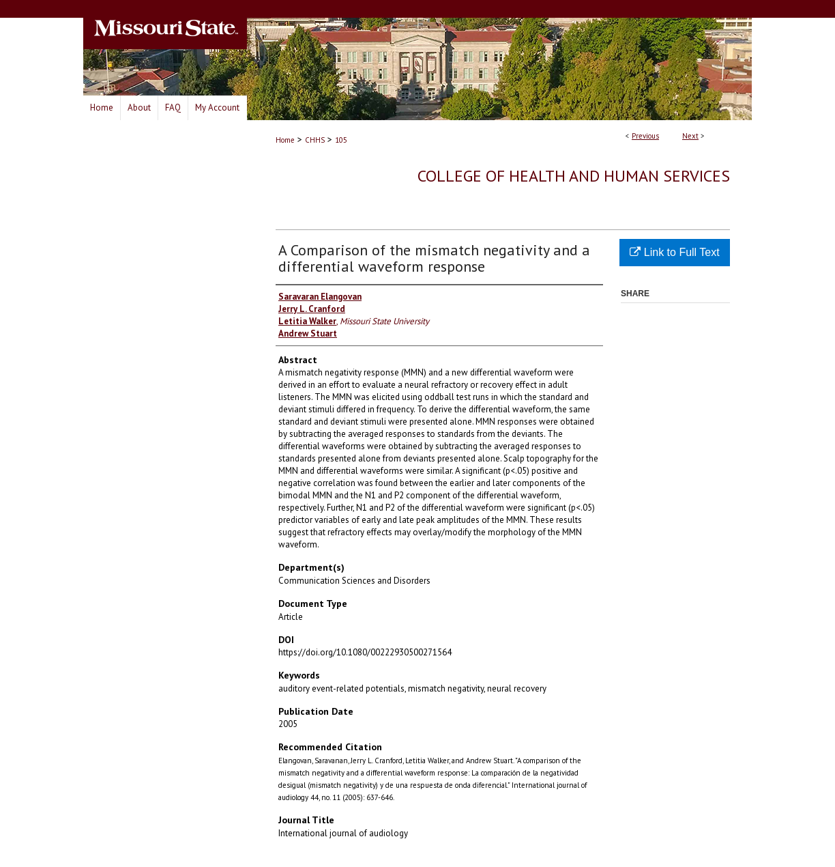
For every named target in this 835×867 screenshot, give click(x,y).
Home (285, 140)
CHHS (315, 140)
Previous (645, 136)
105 (341, 140)
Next (690, 136)
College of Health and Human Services (574, 175)
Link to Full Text (674, 252)
